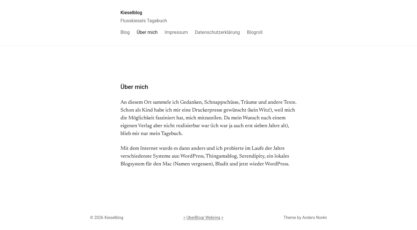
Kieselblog (131, 12)
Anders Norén (314, 217)
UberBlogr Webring (203, 217)
